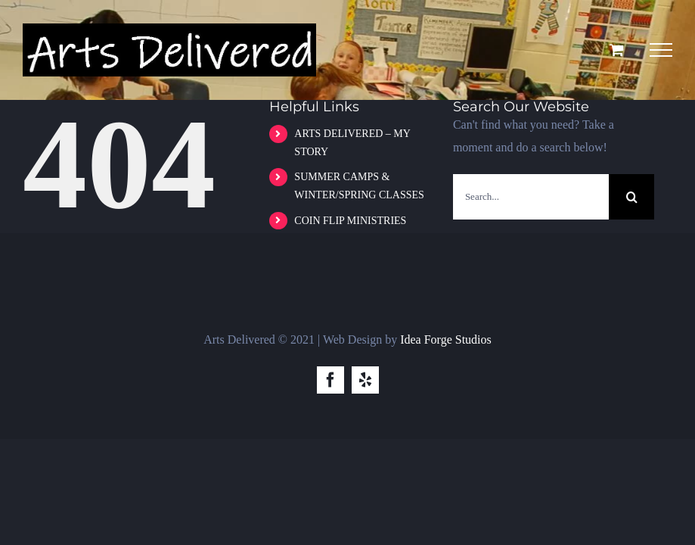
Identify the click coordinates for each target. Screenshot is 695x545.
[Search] (631, 197)
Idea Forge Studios (446, 339)
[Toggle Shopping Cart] (617, 50)
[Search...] (531, 197)
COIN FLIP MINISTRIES (350, 220)
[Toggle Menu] (661, 50)
